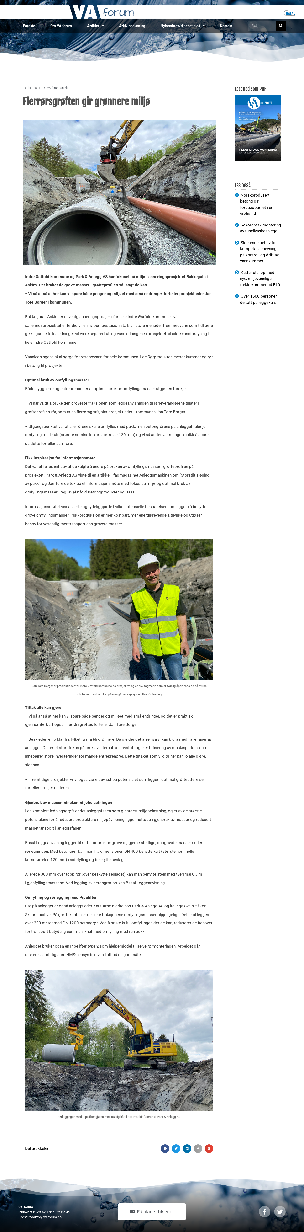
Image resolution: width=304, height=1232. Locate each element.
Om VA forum (61, 26)
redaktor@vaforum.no (45, 1217)
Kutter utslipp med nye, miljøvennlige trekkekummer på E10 (260, 278)
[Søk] (281, 26)
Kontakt (226, 26)
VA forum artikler (58, 88)
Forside (29, 26)
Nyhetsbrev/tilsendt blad (183, 26)
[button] (165, 1148)
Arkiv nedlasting (132, 26)
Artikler (95, 26)
